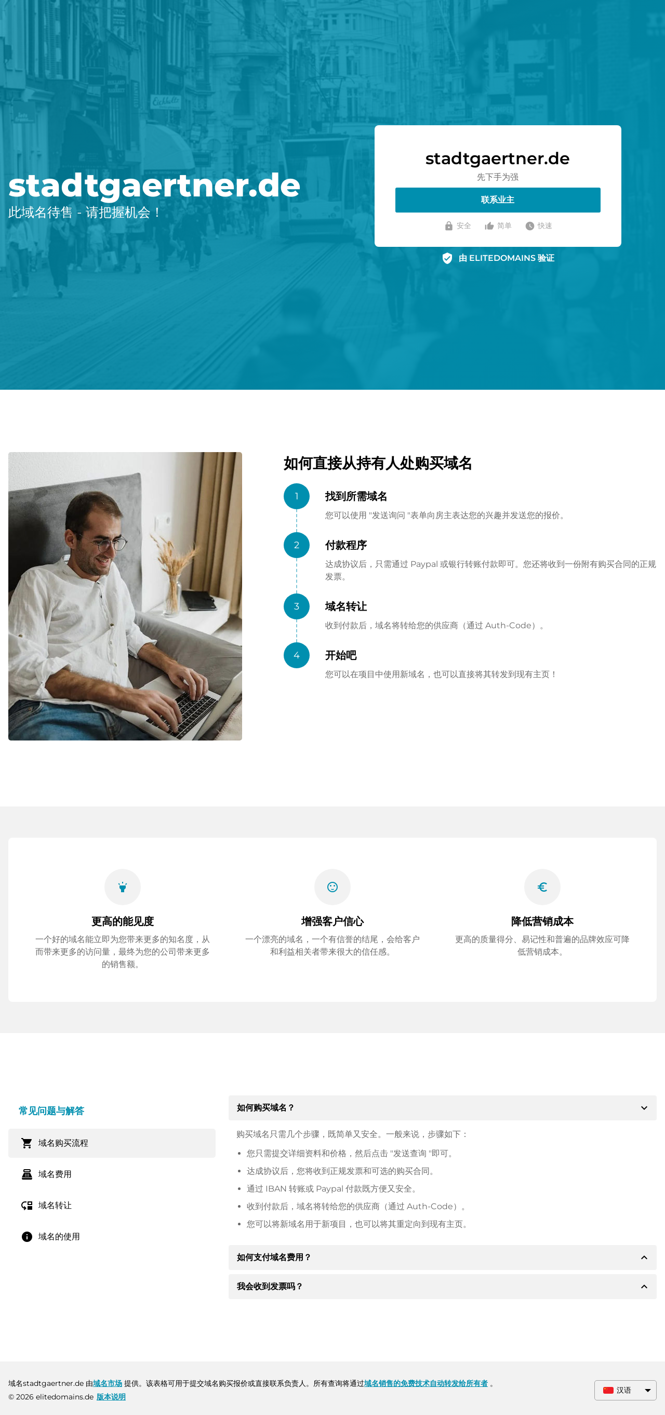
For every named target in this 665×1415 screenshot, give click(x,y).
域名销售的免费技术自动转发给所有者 (426, 1383)
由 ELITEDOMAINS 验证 (506, 258)
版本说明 (111, 1396)
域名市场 (107, 1383)
